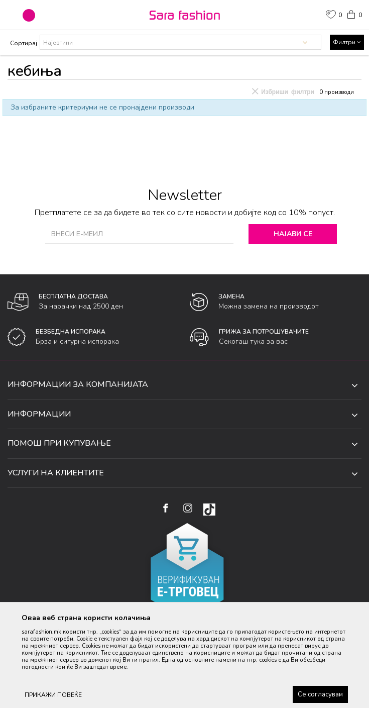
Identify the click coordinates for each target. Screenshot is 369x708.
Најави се (295, 234)
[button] (29, 15)
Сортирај (23, 43)
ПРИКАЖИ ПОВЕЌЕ (53, 695)
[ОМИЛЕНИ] (334, 16)
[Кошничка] (354, 14)
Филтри (347, 42)
